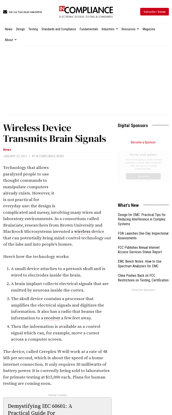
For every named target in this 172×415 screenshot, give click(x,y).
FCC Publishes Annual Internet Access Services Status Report (140, 199)
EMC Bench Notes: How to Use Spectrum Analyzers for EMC (139, 213)
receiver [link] (52, 318)
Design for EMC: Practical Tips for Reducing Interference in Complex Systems (142, 169)
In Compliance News (50, 156)
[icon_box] (22, 12)
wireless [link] (82, 231)
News (7, 149)
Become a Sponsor (143, 142)
